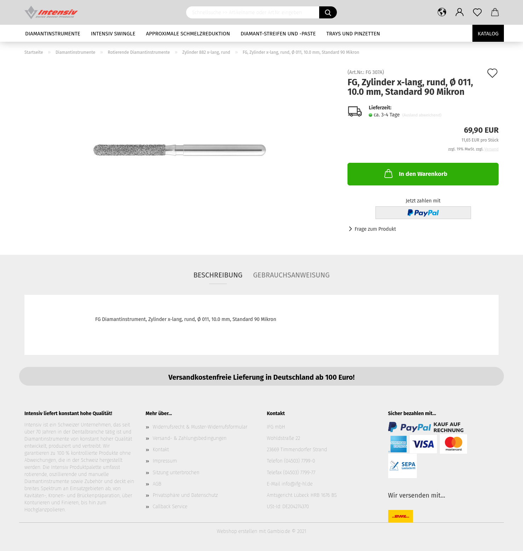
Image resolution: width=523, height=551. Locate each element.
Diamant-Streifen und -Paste (278, 33)
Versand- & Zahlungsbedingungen (190, 438)
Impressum (165, 461)
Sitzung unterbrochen (176, 473)
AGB (157, 484)
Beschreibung (217, 275)
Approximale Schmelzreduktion (188, 33)
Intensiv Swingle (113, 33)
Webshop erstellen (237, 531)
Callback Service (170, 507)
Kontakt (161, 450)
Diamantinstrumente (52, 33)
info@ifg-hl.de (297, 484)
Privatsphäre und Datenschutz (185, 495)
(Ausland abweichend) (421, 115)
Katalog (488, 33)
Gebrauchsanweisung (291, 275)
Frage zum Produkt (375, 229)
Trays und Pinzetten (353, 33)
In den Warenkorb (415, 173)
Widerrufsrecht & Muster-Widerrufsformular (200, 427)
